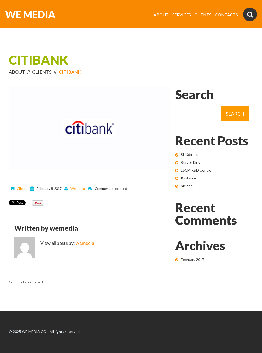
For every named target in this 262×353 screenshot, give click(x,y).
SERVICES (181, 14)
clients (41, 72)
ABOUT (161, 14)
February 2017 (192, 259)
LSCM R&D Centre (196, 170)
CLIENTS (202, 14)
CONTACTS (226, 14)
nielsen (187, 186)
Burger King (190, 162)
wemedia (77, 189)
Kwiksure (188, 178)
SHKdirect (189, 154)
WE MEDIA (30, 14)
